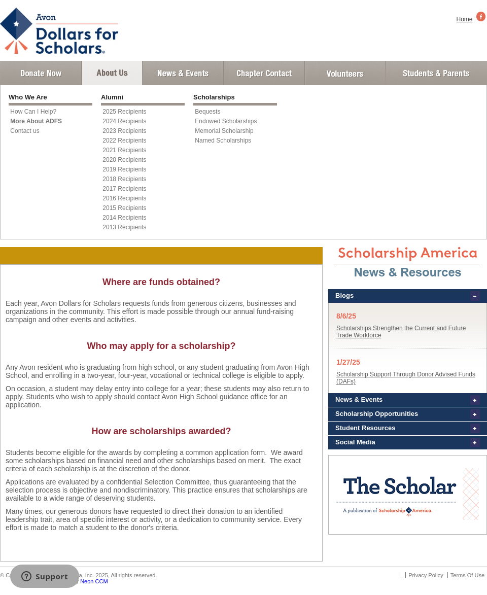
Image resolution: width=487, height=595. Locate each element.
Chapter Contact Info (264, 73)
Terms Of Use (467, 575)
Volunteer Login (344, 73)
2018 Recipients (124, 179)
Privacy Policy (425, 575)
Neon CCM (94, 581)
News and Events (183, 73)
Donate (41, 73)
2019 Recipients (124, 169)
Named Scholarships (223, 140)
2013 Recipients (124, 227)
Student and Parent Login (435, 73)
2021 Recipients (124, 150)
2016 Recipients (124, 198)
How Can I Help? (33, 111)
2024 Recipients (124, 121)
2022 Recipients (124, 140)
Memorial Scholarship (224, 130)
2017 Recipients (124, 188)
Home (465, 19)
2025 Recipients (124, 111)
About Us (112, 73)
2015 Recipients (124, 208)
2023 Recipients (124, 130)
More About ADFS (36, 121)
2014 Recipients (124, 217)
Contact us (24, 130)
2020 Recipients (124, 159)
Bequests (207, 111)
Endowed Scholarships (226, 121)
